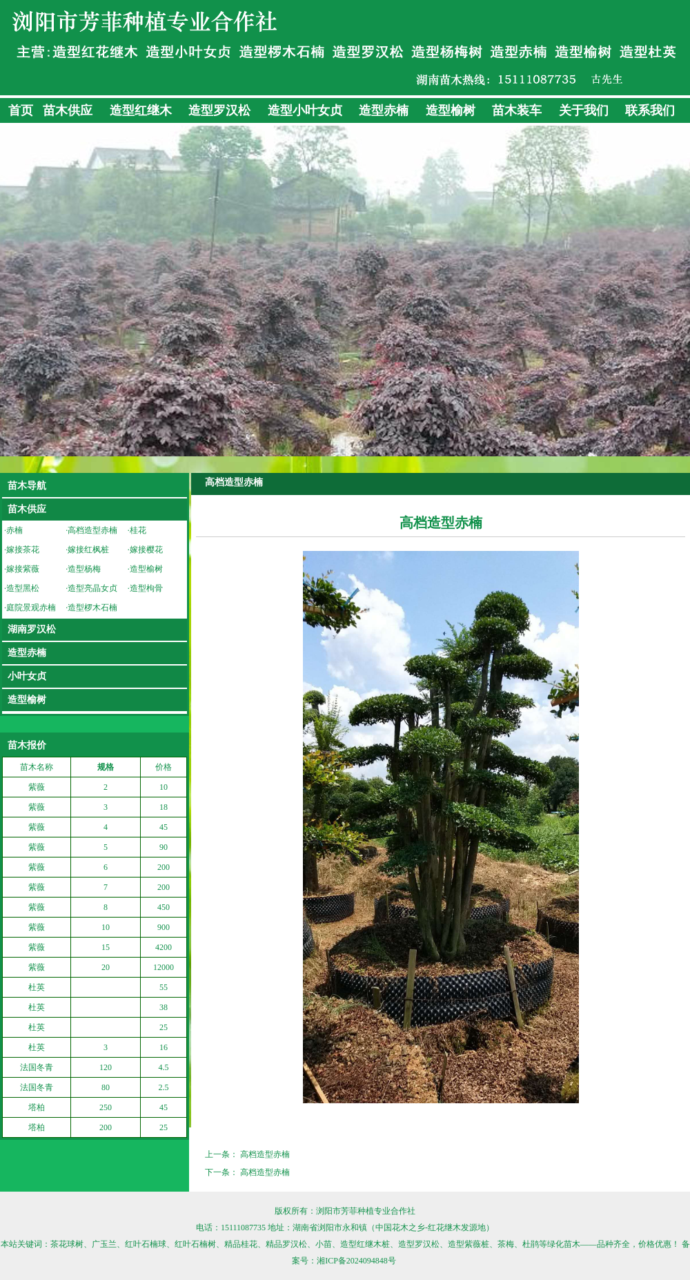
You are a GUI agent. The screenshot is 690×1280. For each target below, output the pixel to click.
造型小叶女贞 (305, 110)
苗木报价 (27, 745)
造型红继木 (141, 110)
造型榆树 (450, 110)
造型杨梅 (84, 569)
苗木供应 (67, 110)
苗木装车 (517, 110)
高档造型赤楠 (92, 530)
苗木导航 (27, 486)
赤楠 (14, 530)
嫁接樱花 (146, 549)
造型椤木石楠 (92, 607)
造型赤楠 (383, 110)
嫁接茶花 (22, 549)
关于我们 (584, 110)
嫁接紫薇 (22, 569)
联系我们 (650, 110)
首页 (20, 110)
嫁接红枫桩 (88, 549)
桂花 (138, 530)
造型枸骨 (146, 588)
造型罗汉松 (219, 110)
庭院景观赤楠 (31, 607)
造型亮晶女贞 (92, 588)
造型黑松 (22, 588)
